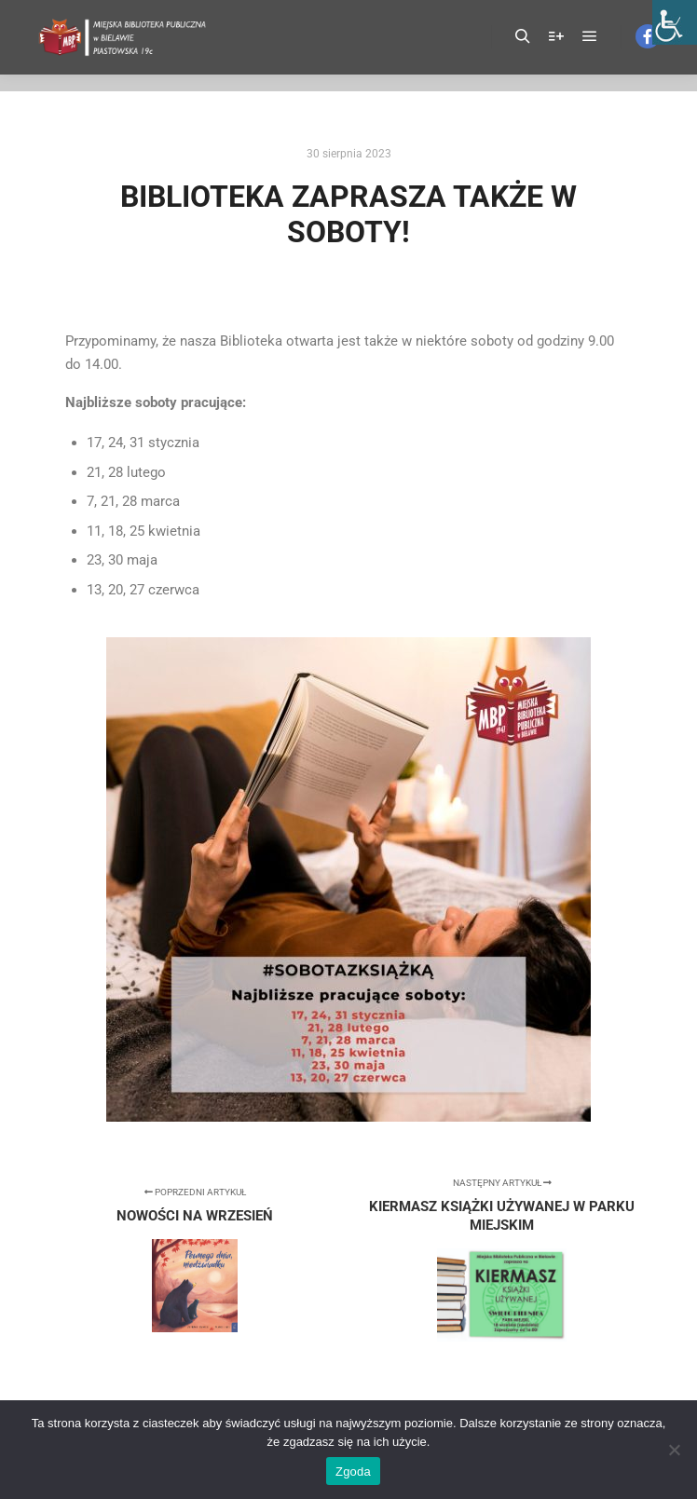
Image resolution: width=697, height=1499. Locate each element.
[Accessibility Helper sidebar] (674, 22)
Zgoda (353, 1472)
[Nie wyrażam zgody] (673, 1449)
